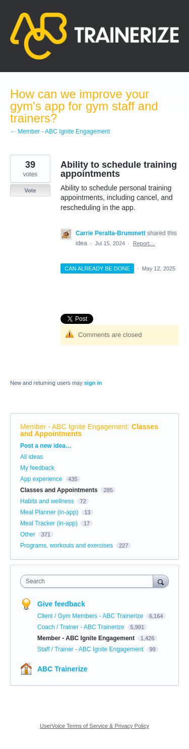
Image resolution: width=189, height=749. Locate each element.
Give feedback (61, 604)
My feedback (37, 467)
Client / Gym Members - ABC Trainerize (91, 616)
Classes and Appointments (59, 490)
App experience (41, 479)
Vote (30, 190)
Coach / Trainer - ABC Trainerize (81, 627)
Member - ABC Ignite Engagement (74, 427)
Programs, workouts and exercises (66, 545)
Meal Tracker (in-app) (49, 523)
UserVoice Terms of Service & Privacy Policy (94, 726)
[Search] (161, 581)
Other (27, 534)
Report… (144, 243)
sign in (93, 383)
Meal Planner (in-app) (49, 512)
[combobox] (89, 581)
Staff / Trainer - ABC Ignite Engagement (91, 649)
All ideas (31, 456)
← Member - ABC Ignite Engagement (60, 131)
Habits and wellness (47, 501)
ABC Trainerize (62, 669)
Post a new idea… (46, 445)
